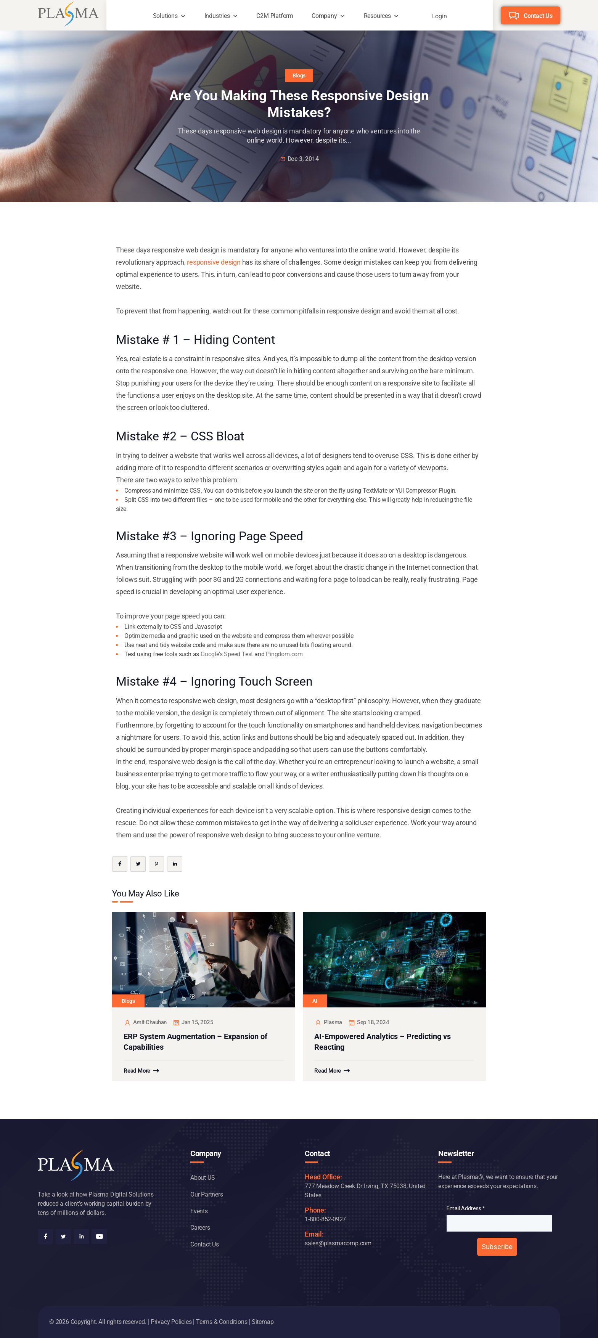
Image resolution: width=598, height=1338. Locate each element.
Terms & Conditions (221, 1321)
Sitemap (263, 1321)
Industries (217, 15)
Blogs (299, 75)
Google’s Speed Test (227, 654)
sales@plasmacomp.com (338, 1243)
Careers (200, 1227)
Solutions (165, 15)
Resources (377, 15)
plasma (328, 1022)
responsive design (214, 262)
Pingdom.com (284, 654)
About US (202, 1177)
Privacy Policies (171, 1321)
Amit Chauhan (145, 1022)
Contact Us (538, 15)
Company (324, 15)
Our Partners (206, 1194)
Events (199, 1211)
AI (314, 1001)
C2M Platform (274, 15)
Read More (137, 1070)
